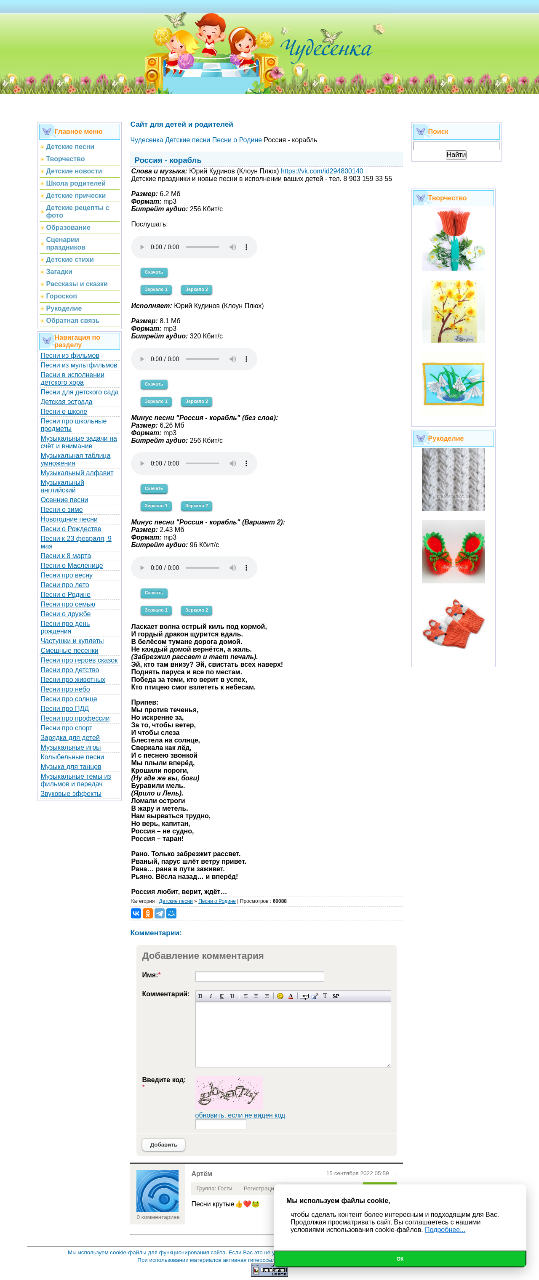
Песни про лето (64, 584)
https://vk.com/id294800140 (322, 171)
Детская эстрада (66, 401)
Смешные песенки (69, 650)
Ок (400, 1259)
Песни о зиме (61, 509)
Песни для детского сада (79, 392)
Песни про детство (69, 669)
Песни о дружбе (65, 613)
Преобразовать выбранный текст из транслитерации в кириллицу (325, 996)
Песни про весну (66, 575)
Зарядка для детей (69, 737)
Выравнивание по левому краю (246, 996)
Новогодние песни (69, 519)
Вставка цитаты (315, 996)
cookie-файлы (128, 1252)
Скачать (154, 271)
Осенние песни (64, 499)
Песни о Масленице (71, 565)
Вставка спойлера (336, 996)
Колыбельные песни (72, 757)
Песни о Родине (65, 594)
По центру (256, 996)
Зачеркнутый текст (232, 996)
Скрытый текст (304, 996)
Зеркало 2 (196, 289)
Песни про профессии (74, 718)
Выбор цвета (291, 996)
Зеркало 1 (156, 289)
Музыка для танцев (70, 766)
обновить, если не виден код (240, 1115)
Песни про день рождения (65, 627)
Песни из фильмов (69, 355)
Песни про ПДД (64, 708)
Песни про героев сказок (78, 660)
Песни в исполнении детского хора (72, 378)
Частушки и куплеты (72, 640)
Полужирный (200, 996)
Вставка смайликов (280, 996)
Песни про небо (65, 689)
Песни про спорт (66, 728)
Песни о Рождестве (70, 528)
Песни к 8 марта (65, 555)
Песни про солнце (68, 699)
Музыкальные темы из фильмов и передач (75, 780)
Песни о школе (63, 411)
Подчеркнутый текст (222, 996)
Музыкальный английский (62, 486)
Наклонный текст (211, 996)
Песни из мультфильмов (78, 365)
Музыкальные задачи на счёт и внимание (78, 442)
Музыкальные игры (70, 747)
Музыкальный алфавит (76, 472)
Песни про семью (67, 604)
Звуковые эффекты (70, 793)
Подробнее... (445, 1229)
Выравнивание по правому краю (267, 996)
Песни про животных (72, 679)
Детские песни (176, 901)
